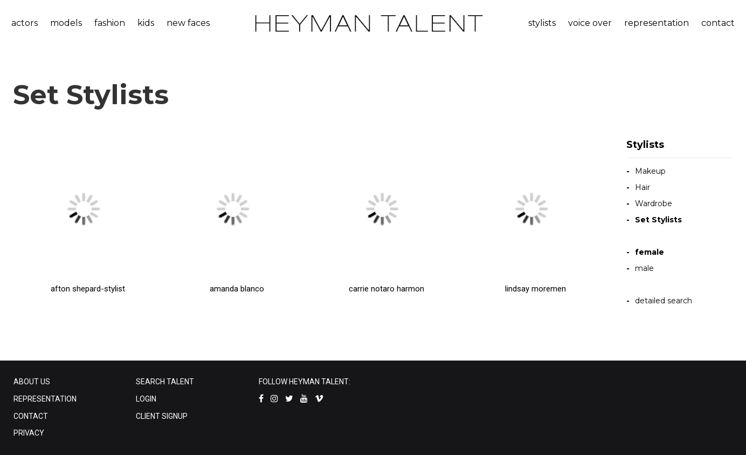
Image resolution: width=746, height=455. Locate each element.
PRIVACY (28, 433)
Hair (642, 187)
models (66, 23)
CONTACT (30, 416)
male (644, 268)
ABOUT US (31, 381)
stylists (542, 23)
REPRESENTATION (45, 399)
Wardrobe (653, 203)
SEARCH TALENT (165, 381)
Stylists (645, 145)
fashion (109, 23)
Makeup (650, 171)
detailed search (663, 300)
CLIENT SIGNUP (162, 416)
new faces (188, 23)
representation (656, 23)
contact (718, 23)
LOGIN (146, 399)
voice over (590, 23)
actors (24, 23)
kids (145, 23)
